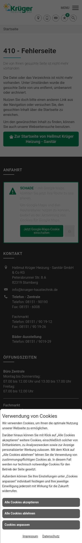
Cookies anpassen (17, 524)
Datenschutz (50, 536)
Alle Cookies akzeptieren (22, 502)
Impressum (30, 536)
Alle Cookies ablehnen (20, 513)
